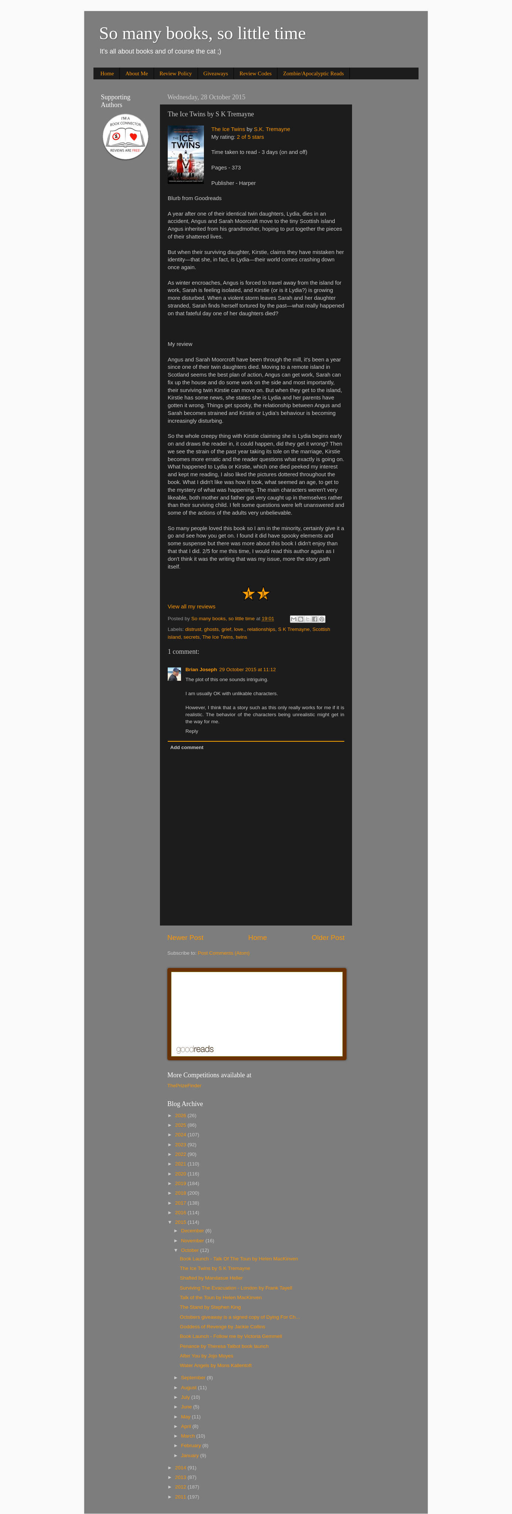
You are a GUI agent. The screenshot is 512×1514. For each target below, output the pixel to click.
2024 (181, 1134)
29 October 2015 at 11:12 (247, 669)
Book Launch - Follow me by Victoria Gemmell (231, 1336)
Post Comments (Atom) (224, 953)
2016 (181, 1212)
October (190, 1250)
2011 (181, 1497)
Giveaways (216, 73)
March (188, 1436)
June (187, 1407)
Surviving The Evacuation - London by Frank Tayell (236, 1288)
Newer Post (185, 937)
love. (239, 629)
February (191, 1445)
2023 (181, 1144)
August (189, 1387)
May (186, 1416)
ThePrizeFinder (184, 1085)
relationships (261, 629)
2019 (181, 1183)
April (186, 1426)
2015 (181, 1222)
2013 (181, 1477)
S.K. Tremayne (272, 129)
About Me (136, 73)
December (193, 1230)
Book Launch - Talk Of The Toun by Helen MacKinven (239, 1258)
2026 (181, 1115)
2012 (181, 1487)
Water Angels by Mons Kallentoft (216, 1365)
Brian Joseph (201, 669)
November (193, 1240)
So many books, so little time (202, 33)
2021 (181, 1164)
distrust (193, 629)
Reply (191, 731)
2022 (181, 1154)
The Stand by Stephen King (210, 1307)
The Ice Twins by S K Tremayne (215, 1268)
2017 (181, 1203)
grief (226, 629)
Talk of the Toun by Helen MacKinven (221, 1297)
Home (107, 73)
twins (241, 637)
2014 (181, 1467)
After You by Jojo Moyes (206, 1356)
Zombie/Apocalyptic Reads (313, 73)
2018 (181, 1193)
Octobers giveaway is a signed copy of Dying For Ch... (240, 1317)
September (194, 1377)
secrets (192, 637)
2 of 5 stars (250, 137)
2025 (181, 1125)
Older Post (328, 937)
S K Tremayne (294, 629)
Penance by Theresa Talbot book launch (224, 1346)
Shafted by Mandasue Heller (211, 1278)
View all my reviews (191, 607)
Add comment (187, 747)
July (186, 1397)
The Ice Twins (228, 129)
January (190, 1455)
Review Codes (255, 73)
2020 (181, 1174)
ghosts (211, 629)
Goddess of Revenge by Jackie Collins (222, 1326)
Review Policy (176, 73)
